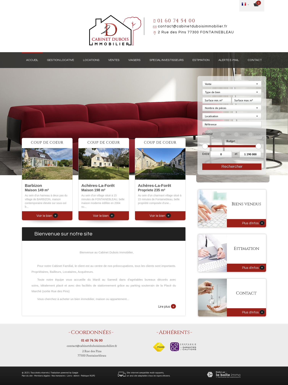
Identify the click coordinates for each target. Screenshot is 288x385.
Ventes (114, 60)
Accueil (32, 60)
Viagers (134, 60)
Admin (76, 375)
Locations (91, 60)
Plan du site (27, 375)
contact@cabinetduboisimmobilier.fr (192, 26)
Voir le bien (47, 216)
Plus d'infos (253, 223)
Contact (255, 60)
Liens (69, 375)
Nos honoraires (58, 375)
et (236, 154)
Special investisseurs (167, 60)
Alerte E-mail (228, 60)
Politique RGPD (88, 375)
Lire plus (167, 306)
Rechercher (232, 167)
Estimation (201, 60)
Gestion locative (60, 60)
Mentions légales (42, 375)
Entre (205, 154)
